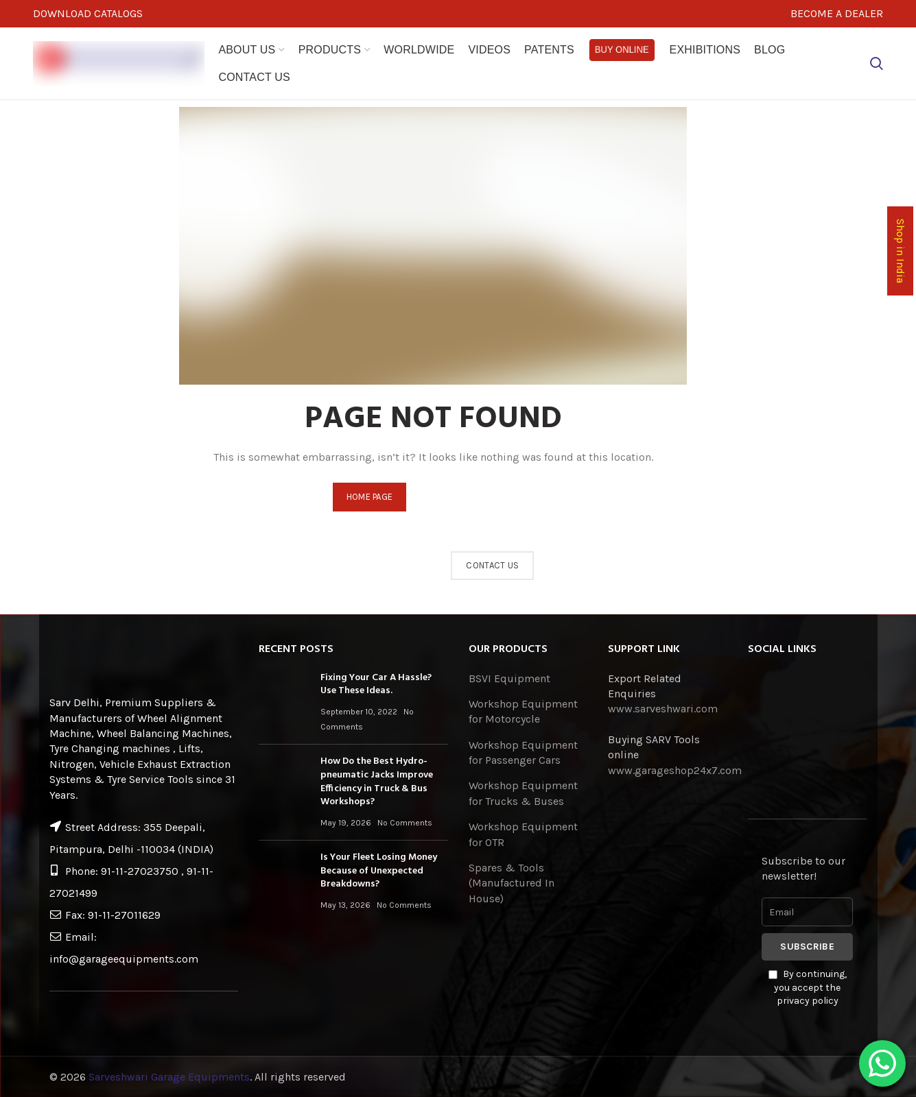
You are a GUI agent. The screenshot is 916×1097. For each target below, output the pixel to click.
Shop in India (900, 252)
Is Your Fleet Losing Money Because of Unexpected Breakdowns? (378, 870)
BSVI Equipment (509, 678)
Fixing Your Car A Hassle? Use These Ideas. (376, 684)
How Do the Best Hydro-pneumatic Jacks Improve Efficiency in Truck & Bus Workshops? (376, 782)
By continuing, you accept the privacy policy (807, 987)
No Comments (404, 823)
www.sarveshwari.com (663, 708)
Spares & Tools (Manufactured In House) (511, 883)
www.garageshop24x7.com (675, 770)
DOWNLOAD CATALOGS (88, 13)
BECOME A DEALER (836, 13)
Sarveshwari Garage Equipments (169, 1076)
